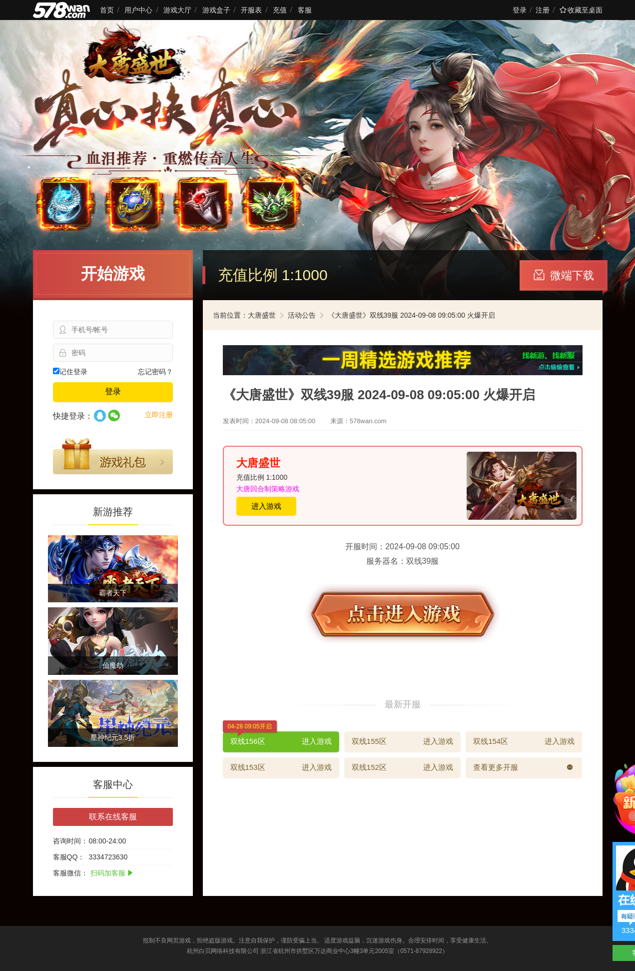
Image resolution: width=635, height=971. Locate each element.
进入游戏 (266, 506)
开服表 (251, 10)
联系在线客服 (113, 816)
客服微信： (70, 873)
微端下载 (564, 275)
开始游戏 (113, 274)
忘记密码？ (155, 372)
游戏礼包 (113, 456)
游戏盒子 (216, 10)
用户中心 (138, 10)
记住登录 (70, 372)
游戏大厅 (177, 10)
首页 (107, 10)
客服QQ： (69, 857)
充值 (280, 10)
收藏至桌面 (581, 10)
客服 (305, 10)
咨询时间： (70, 841)
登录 (520, 10)
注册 (543, 10)
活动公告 (302, 315)
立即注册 (159, 415)
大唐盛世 (262, 315)
